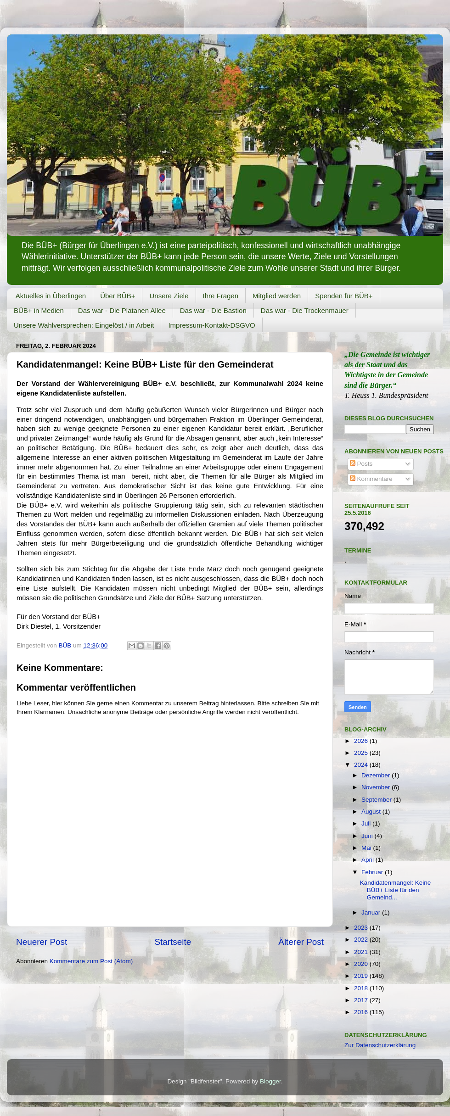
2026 (362, 740)
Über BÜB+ (117, 296)
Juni (368, 835)
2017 (362, 1000)
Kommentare (371, 478)
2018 (362, 988)
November (376, 787)
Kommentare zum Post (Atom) (91, 961)
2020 (362, 963)
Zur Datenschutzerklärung (380, 1045)
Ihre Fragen (221, 296)
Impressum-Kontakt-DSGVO (211, 325)
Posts (361, 463)
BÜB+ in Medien (39, 310)
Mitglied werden (277, 296)
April (368, 859)
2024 (362, 764)
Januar (371, 912)
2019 (362, 975)
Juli (366, 823)
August (371, 811)
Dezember (376, 775)
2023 (362, 927)
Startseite (172, 942)
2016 (362, 1012)
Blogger (270, 1081)
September (377, 799)
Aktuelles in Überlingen (51, 296)
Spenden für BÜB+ (344, 296)
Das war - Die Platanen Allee (122, 310)
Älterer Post (301, 942)
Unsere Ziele (168, 296)
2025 (362, 752)
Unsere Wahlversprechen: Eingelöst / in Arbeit (84, 325)
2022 (362, 939)
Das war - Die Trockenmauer (305, 310)
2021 (362, 952)
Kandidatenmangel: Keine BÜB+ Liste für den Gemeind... (395, 890)
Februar (373, 872)
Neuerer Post (41, 942)
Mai (367, 847)
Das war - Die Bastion (213, 310)
